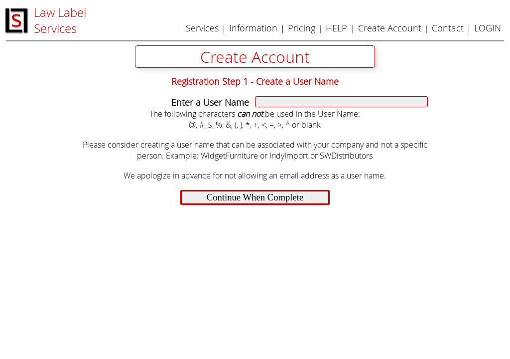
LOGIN (487, 28)
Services (202, 28)
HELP (336, 28)
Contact (448, 28)
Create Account (389, 28)
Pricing (301, 28)
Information (253, 28)
